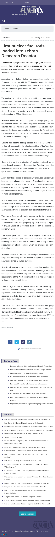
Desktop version (27, 514)
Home (6, 29)
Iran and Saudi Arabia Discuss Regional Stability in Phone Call (27, 504)
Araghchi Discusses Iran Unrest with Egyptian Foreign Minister (27, 500)
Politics (15, 29)
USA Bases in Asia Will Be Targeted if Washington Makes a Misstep (29, 426)
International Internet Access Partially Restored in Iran (24, 434)
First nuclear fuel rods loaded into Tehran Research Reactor (23, 51)
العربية (6, 2)
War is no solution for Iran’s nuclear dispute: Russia (29, 380)
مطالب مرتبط (11, 361)
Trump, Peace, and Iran (13, 437)
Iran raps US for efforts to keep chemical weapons (28, 384)
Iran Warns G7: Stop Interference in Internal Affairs (22, 460)
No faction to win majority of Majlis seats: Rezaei (27, 394)
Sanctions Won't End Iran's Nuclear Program (26, 373)
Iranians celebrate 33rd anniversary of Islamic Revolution (31, 366)
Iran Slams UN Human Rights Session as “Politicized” (23, 423)
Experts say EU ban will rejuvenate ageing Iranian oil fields (31, 404)
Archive (27, 2)
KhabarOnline (27, 11)
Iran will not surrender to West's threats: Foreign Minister (30, 370)
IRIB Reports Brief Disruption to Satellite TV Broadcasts (24, 447)
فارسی (11, 2)
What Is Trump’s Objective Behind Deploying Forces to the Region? (28, 430)
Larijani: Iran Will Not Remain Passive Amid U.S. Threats (25, 487)
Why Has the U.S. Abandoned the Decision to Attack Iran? (25, 451)
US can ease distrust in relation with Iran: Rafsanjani (29, 377)
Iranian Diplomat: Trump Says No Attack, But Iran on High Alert (27, 483)
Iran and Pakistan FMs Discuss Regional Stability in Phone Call (27, 419)
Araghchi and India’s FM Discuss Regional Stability (22, 497)
